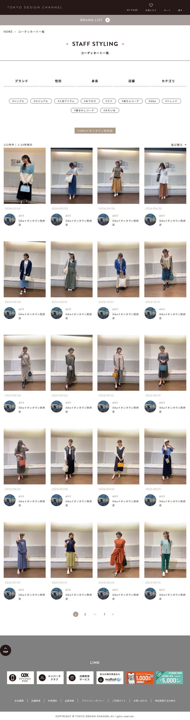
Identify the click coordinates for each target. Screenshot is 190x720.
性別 (58, 81)
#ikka (152, 101)
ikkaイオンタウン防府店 (32, 222)
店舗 (131, 81)
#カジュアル (41, 101)
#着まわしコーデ (84, 110)
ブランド (21, 81)
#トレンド (172, 101)
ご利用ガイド (119, 700)
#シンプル (18, 101)
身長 (95, 81)
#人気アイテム (66, 101)
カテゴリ (168, 81)
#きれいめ (110, 110)
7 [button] (105, 614)
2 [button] (85, 614)
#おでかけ (90, 101)
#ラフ (109, 101)
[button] (114, 616)
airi (21, 215)
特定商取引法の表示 (165, 700)
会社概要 (19, 700)
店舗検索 (35, 700)
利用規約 (52, 700)
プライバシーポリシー (93, 700)
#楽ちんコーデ (130, 101)
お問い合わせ (140, 700)
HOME (8, 31)
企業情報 (69, 700)
